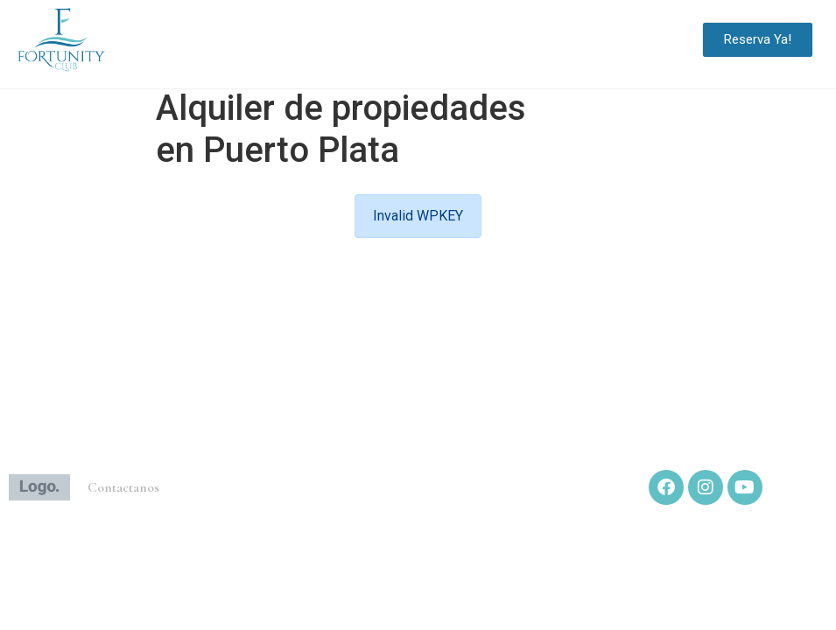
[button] (671, 39)
